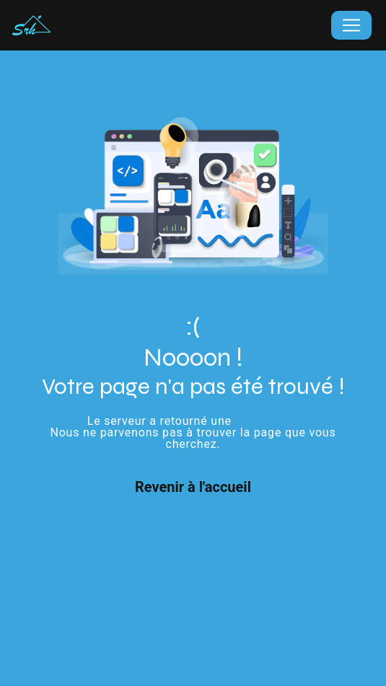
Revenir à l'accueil (193, 487)
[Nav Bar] (351, 25)
